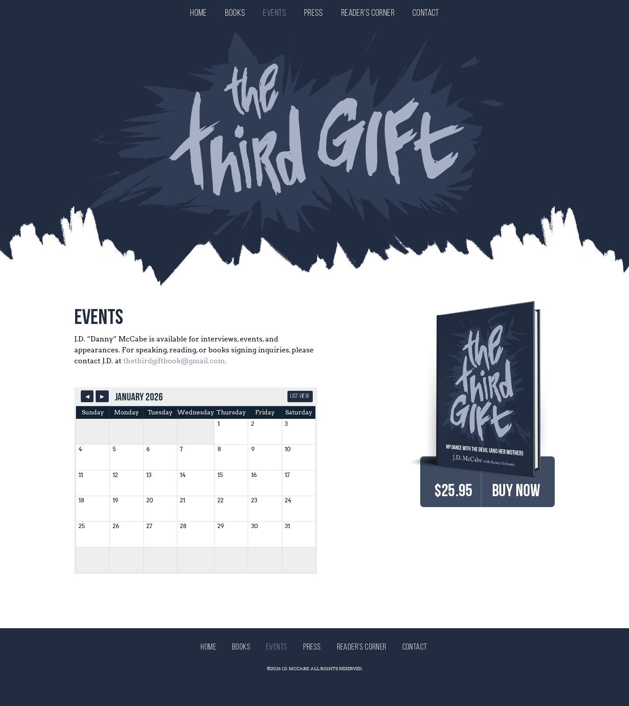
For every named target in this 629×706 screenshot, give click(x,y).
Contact (425, 13)
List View (299, 396)
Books (235, 13)
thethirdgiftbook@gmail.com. (175, 361)
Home (198, 13)
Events (274, 13)
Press (313, 13)
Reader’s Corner (367, 13)
